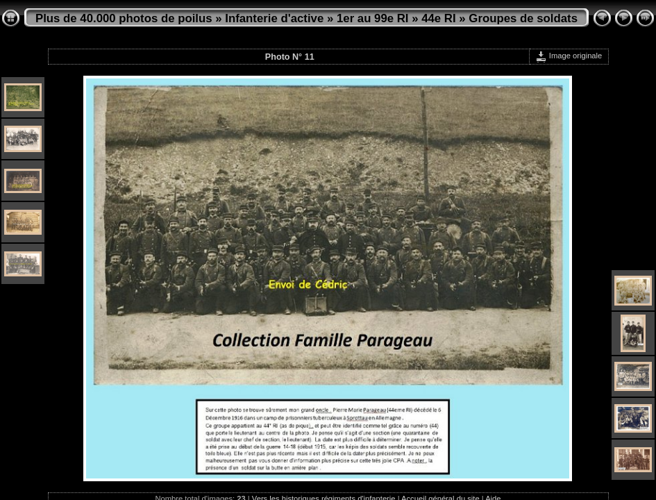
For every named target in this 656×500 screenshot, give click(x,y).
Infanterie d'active (274, 18)
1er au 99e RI (373, 18)
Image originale (569, 55)
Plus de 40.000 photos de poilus (123, 18)
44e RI (438, 18)
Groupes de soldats (523, 18)
